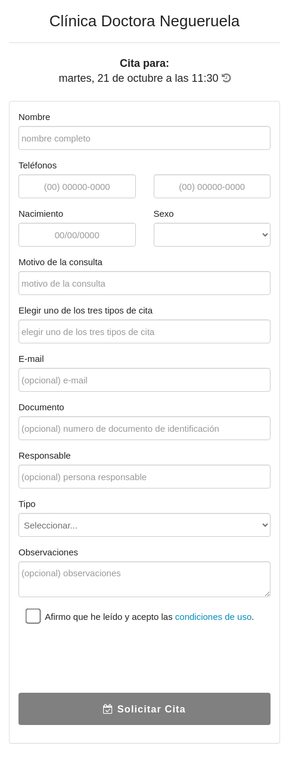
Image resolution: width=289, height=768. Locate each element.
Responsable (44, 455)
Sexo (164, 213)
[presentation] (109, 660)
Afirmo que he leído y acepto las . (140, 616)
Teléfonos (37, 165)
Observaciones (48, 552)
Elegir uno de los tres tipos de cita (85, 310)
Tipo (27, 504)
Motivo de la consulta (60, 262)
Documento (41, 407)
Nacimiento (40, 213)
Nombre (34, 117)
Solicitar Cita (144, 709)
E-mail (31, 359)
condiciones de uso (213, 617)
